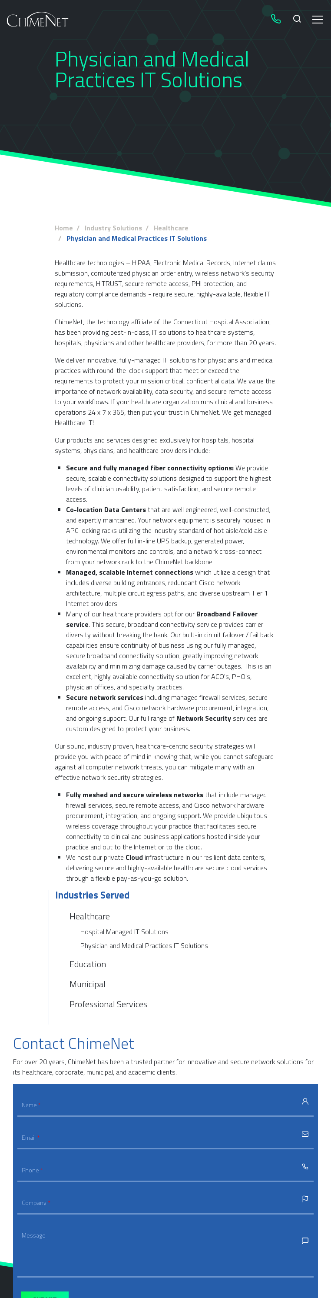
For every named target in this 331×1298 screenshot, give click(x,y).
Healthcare (90, 916)
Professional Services (108, 1004)
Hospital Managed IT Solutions (124, 931)
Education (88, 964)
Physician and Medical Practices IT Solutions (144, 945)
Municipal (88, 984)
